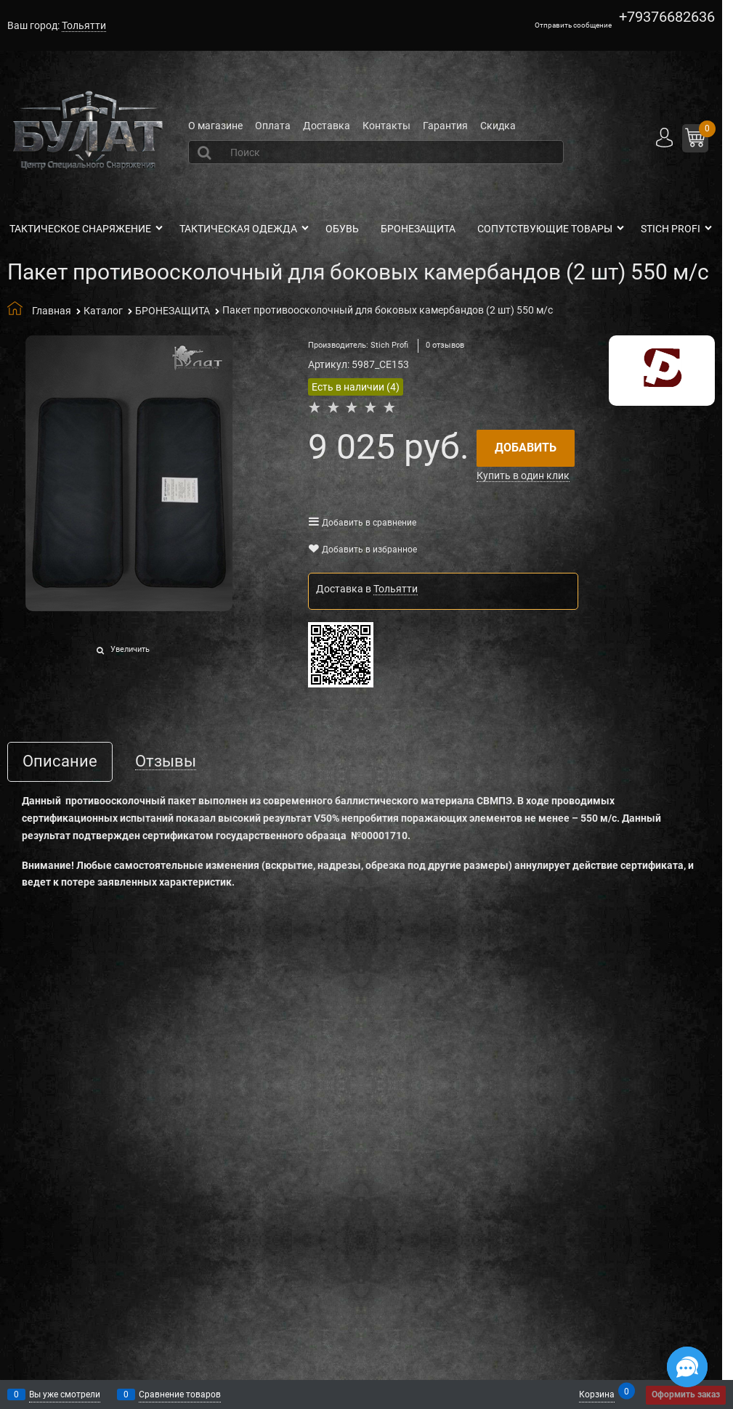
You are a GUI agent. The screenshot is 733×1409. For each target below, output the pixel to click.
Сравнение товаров (180, 1394)
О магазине (215, 125)
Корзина (597, 1393)
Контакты (386, 125)
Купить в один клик (523, 475)
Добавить (525, 447)
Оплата (273, 125)
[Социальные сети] (687, 1367)
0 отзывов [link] (445, 345)
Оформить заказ (686, 1394)
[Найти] (206, 152)
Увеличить (130, 649)
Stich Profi (389, 345)
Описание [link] (60, 761)
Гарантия (445, 125)
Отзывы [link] (165, 761)
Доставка (326, 125)
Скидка (498, 125)
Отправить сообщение (573, 25)
